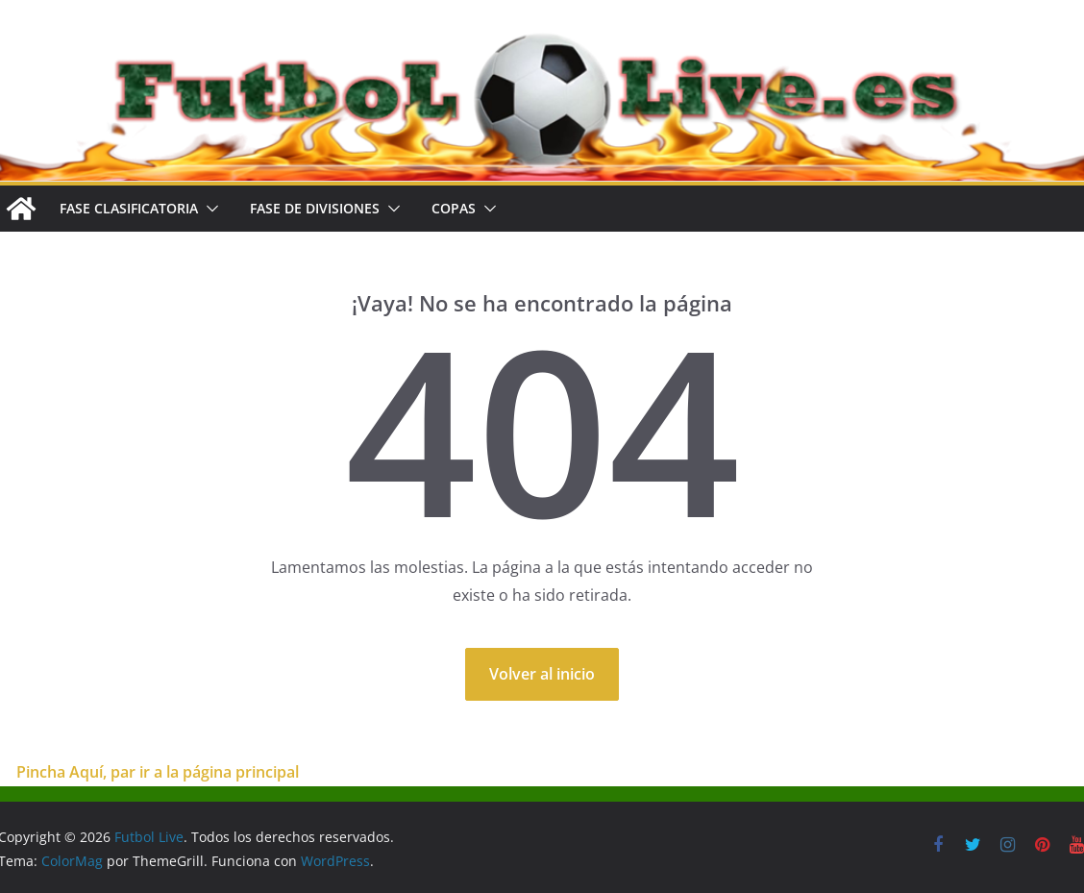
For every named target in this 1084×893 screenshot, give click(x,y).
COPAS (453, 208)
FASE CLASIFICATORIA (129, 208)
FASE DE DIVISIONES (315, 208)
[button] (208, 208)
